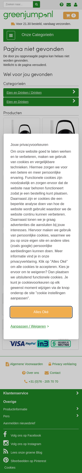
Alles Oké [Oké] (40, 312)
